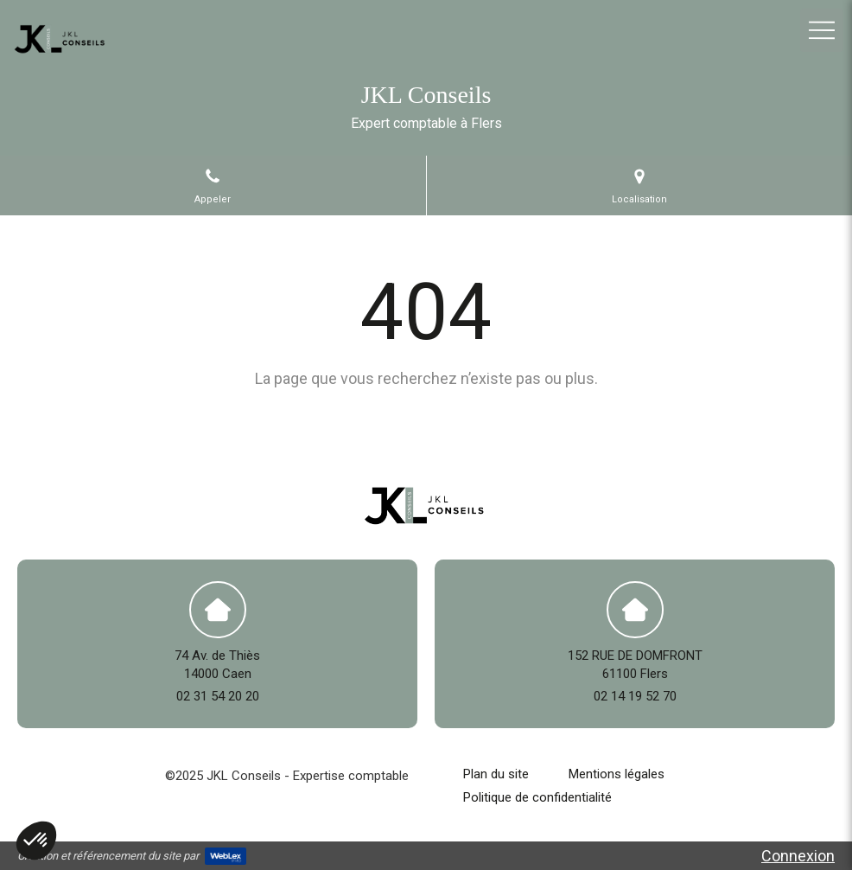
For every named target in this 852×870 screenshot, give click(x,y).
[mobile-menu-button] (821, 30)
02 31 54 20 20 (217, 696)
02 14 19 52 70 (635, 696)
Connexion (798, 856)
